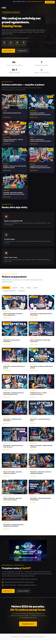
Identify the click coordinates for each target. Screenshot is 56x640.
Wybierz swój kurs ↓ (8, 50)
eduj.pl (17, 636)
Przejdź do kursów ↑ (28, 624)
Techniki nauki (22, 290)
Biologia (29, 287)
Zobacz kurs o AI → (8, 591)
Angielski (36, 287)
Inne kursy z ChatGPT (23, 591)
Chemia (22, 287)
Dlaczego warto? (22, 50)
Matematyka (6, 287)
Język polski (14, 287)
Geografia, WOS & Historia (9, 290)
